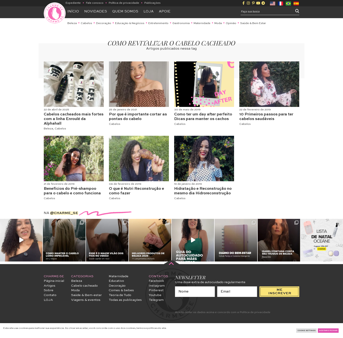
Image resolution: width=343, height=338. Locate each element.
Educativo (116, 280)
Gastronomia (181, 23)
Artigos (49, 285)
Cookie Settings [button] (306, 330)
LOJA (48, 299)
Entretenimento (158, 23)
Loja (149, 11)
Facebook (156, 280)
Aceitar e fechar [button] (328, 330)
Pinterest (156, 290)
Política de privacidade (124, 3)
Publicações (152, 3)
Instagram (157, 285)
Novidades (95, 11)
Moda (218, 23)
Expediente (73, 3)
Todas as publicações (125, 299)
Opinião (231, 23)
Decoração (103, 23)
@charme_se (64, 213)
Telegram (156, 299)
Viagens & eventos (85, 299)
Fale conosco (94, 3)
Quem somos (125, 11)
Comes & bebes (121, 290)
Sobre (48, 290)
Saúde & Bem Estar (253, 23)
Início (73, 11)
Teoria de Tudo (120, 295)
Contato (50, 295)
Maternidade (202, 23)
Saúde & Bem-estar (86, 295)
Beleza (72, 23)
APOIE (164, 11)
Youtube (155, 295)
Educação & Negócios (129, 23)
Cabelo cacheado (84, 285)
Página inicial (54, 280)
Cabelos (86, 23)
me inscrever (279, 291)
